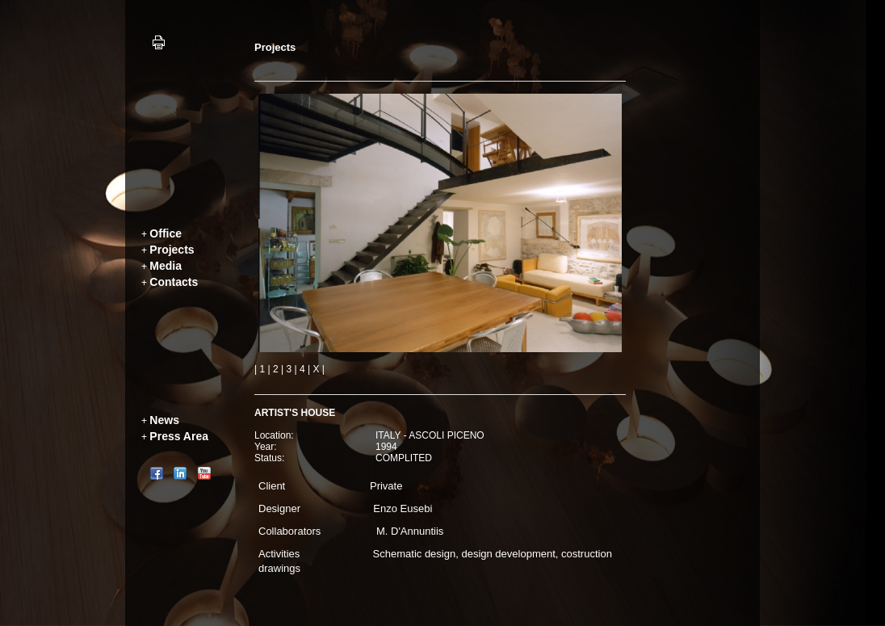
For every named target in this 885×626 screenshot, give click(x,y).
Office (165, 233)
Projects (171, 249)
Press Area (178, 436)
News (164, 420)
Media (165, 265)
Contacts (173, 281)
